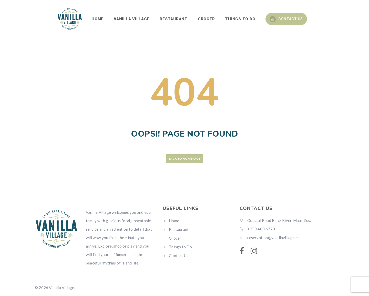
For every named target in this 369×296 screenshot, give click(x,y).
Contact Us (286, 19)
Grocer (175, 238)
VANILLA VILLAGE (131, 19)
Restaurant (179, 229)
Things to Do (180, 246)
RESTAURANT (174, 19)
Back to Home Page (184, 158)
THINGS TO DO (240, 19)
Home (174, 220)
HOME (97, 19)
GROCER (206, 19)
